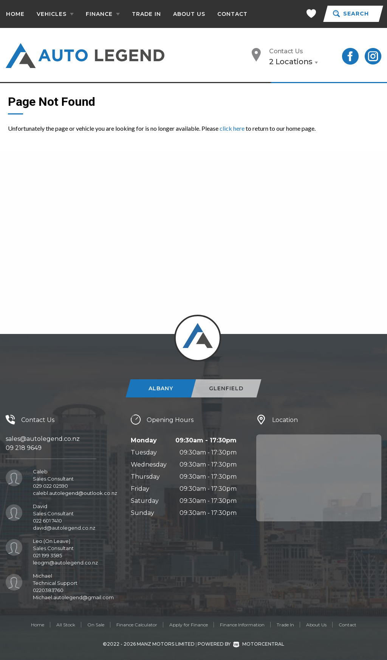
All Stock (65, 625)
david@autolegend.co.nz (64, 528)
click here (232, 128)
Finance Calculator (136, 625)
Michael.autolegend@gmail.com (73, 597)
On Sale (95, 625)
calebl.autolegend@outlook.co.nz (75, 493)
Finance (103, 14)
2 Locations (291, 61)
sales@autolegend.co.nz (43, 438)
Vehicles (55, 14)
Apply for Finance (188, 625)
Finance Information (242, 625)
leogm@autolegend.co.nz (65, 563)
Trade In (146, 14)
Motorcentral (258, 644)
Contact (232, 14)
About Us (189, 14)
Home (15, 14)
